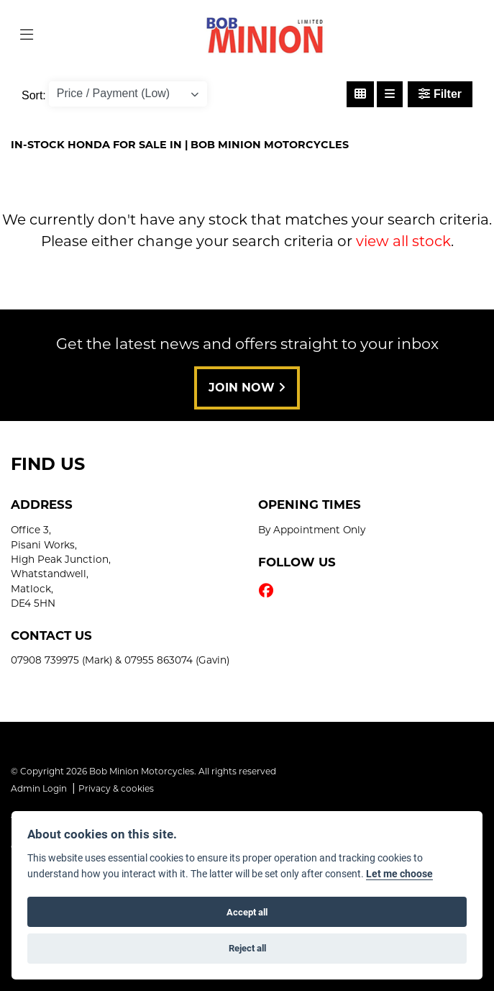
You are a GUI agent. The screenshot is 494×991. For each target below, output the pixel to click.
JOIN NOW (247, 387)
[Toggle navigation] (27, 35)
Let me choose (399, 873)
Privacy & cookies (116, 788)
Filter (440, 94)
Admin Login (39, 788)
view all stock (403, 241)
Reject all (247, 947)
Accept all (247, 911)
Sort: (34, 95)
